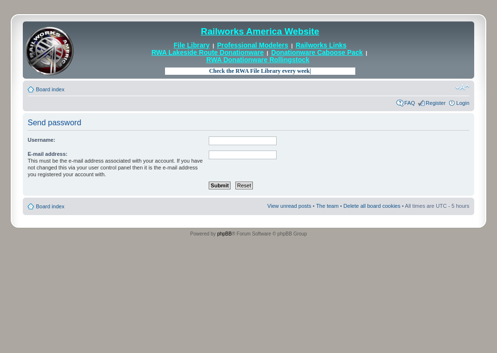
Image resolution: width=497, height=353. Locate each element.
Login (462, 103)
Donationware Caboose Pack (317, 52)
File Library (192, 45)
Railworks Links (321, 45)
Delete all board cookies (372, 206)
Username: (41, 140)
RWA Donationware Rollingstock (257, 60)
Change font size (462, 87)
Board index (50, 89)
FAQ (409, 103)
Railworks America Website (260, 31)
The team (327, 206)
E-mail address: (47, 154)
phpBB (224, 233)
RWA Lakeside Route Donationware (207, 52)
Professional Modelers (252, 45)
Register (436, 103)
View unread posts (289, 206)
